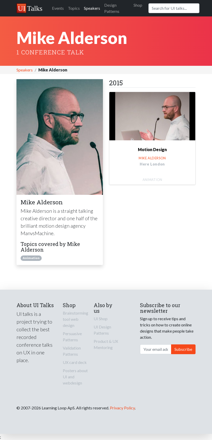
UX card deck (75, 362)
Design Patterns (111, 8)
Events (58, 8)
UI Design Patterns (102, 329)
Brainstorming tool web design (75, 319)
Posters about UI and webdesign (75, 376)
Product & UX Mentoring (106, 344)
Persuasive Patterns (72, 336)
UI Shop (101, 318)
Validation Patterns (72, 350)
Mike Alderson (152, 158)
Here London (152, 164)
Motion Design (152, 149)
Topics (74, 8)
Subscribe (183, 349)
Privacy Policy (122, 407)
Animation (31, 258)
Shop (138, 5)
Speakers (92, 8)
